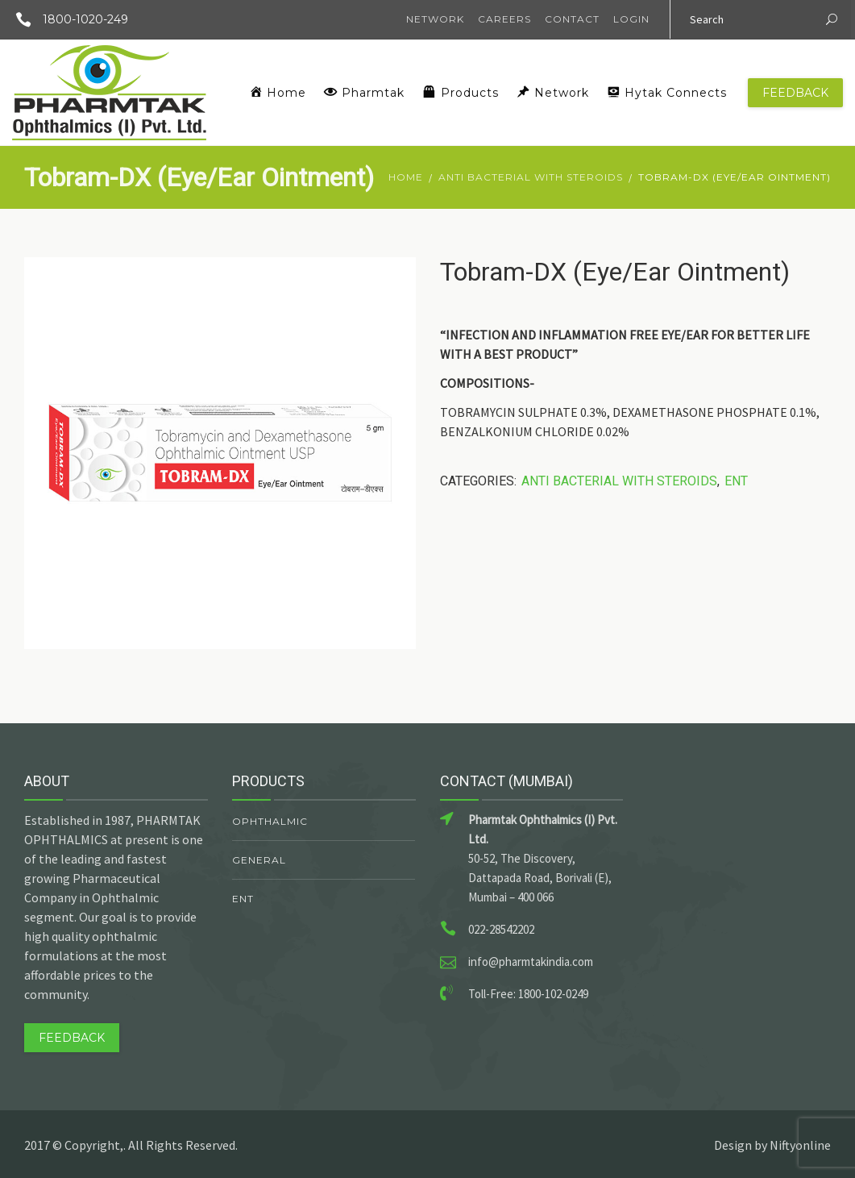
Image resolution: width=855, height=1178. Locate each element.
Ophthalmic (270, 821)
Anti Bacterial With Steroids (530, 177)
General (259, 860)
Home (405, 177)
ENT (736, 481)
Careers (504, 19)
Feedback (795, 92)
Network (435, 19)
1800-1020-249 (66, 19)
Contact (572, 19)
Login (631, 19)
